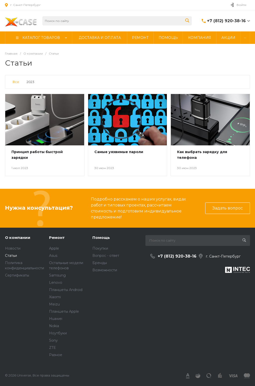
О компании (17, 237)
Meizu (54, 304)
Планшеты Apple (64, 311)
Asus (53, 255)
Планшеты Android (65, 290)
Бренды (99, 263)
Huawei (55, 318)
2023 (30, 82)
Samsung (57, 275)
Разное (55, 355)
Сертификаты (17, 275)
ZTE (52, 347)
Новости (12, 248)
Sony (53, 340)
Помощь (101, 237)
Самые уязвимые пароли (118, 152)
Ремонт (57, 237)
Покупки (100, 248)
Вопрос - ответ (105, 255)
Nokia (54, 326)
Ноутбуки (58, 333)
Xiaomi (55, 297)
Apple (54, 248)
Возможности (104, 270)
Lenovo (55, 282)
